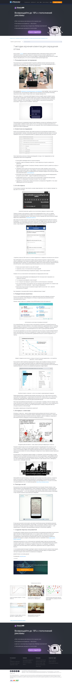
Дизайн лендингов (52, 661)
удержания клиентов (31, 217)
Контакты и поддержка (27, 662)
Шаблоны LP (33, 2)
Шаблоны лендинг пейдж (41, 661)
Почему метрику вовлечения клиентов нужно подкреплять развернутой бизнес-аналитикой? (54, 598)
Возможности (27, 2)
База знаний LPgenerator (14, 663)
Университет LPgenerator (15, 661)
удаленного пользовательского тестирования (31, 91)
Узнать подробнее (34, 32)
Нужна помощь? (46, 2)
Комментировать (25, 569)
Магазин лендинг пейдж (40, 663)
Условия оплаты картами (14, 681)
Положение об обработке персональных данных (28, 660)
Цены (38, 2)
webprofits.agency (23, 556)
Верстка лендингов (52, 659)
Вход (51, 2)
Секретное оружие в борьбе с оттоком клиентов (17, 598)
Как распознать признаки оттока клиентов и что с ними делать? (34, 598)
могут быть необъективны (43, 482)
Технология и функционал (41, 659)
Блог (11, 659)
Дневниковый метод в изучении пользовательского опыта (34, 616)
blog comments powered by (17, 620)
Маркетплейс (38, 666)
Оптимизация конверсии (53, 663)
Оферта (24, 664)
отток (21, 53)
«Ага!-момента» (30, 172)
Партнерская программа (40, 664)
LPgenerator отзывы (14, 664)
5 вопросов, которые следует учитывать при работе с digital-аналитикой (18, 616)
